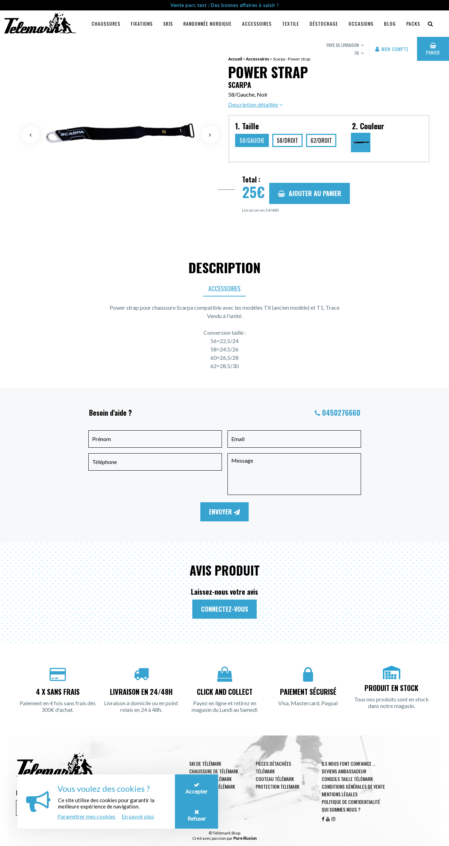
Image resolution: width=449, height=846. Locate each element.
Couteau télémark (275, 778)
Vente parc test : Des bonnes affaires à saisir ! (224, 5)
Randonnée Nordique (207, 23)
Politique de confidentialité (351, 801)
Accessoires (257, 23)
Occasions (361, 23)
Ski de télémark (205, 763)
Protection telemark (277, 786)
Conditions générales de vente (353, 786)
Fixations (142, 23)
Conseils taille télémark (347, 778)
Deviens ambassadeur (344, 771)
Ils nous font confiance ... (349, 763)
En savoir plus (138, 816)
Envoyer (224, 511)
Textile (290, 23)
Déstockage (324, 23)
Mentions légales (340, 794)
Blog (390, 23)
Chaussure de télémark (213, 771)
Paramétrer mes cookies (86, 816)
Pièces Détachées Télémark (273, 767)
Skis (168, 23)
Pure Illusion (245, 838)
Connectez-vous (224, 608)
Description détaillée (255, 104)
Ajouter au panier (309, 193)
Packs (413, 23)
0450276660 (341, 412)
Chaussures (105, 23)
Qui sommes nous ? (341, 809)
